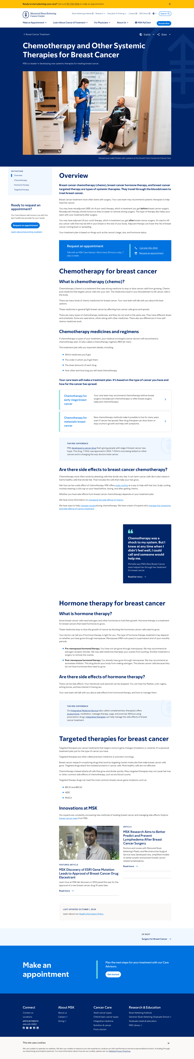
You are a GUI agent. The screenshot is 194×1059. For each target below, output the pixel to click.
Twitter (31, 1028)
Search (165, 13)
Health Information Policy (91, 914)
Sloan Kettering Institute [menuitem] (81, 13)
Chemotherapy (20, 180)
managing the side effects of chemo (105, 500)
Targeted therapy (21, 190)
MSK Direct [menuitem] (143, 13)
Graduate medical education (143, 1021)
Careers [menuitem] (132, 13)
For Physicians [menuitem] (101, 22)
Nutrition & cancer (102, 1025)
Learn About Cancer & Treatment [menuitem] (69, 22)
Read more (64, 890)
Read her (137, 577)
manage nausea (88, 505)
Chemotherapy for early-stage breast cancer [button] (75, 399)
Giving (61, 1021)
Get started (113, 974)
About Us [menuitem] (121, 22)
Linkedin (38, 1028)
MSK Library (134, 1025)
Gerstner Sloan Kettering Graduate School (149, 1017)
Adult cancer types (103, 1012)
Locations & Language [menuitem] (154, 13)
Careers (62, 1017)
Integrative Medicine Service (84, 710)
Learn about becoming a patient (26, 232)
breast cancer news (68, 818)
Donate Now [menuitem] (164, 23)
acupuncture (73, 714)
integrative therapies (95, 717)
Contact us (28, 1012)
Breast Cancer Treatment (38, 34)
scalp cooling (121, 485)
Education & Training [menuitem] (116, 13)
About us (62, 1012)
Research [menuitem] (99, 13)
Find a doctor (100, 1029)
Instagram (24, 1028)
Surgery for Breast (156, 939)
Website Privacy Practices (120, 1051)
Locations (27, 1017)
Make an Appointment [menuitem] (33, 22)
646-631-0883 (30, 1024)
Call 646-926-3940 (148, 248)
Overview (18, 175)
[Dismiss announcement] (169, 3)
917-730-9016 (72, 4)
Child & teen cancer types (106, 1017)
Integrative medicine (103, 1021)
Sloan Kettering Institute (140, 1012)
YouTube (34, 1028)
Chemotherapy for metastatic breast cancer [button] (75, 421)
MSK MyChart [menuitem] (144, 22)
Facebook (27, 1028)
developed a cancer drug (84, 448)
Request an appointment (25, 225)
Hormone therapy (21, 185)
